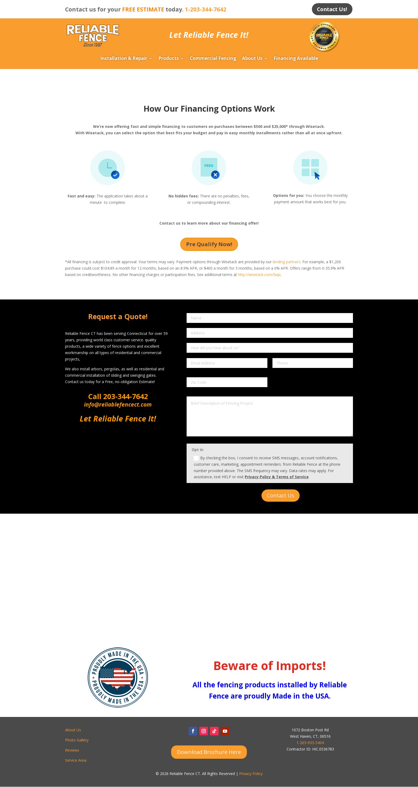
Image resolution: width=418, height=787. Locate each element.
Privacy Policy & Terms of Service (277, 477)
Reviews (72, 750)
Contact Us (280, 495)
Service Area (75, 760)
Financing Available (296, 59)
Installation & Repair (123, 59)
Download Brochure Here (209, 752)
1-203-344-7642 (205, 9)
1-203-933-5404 (310, 742)
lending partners (286, 262)
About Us (252, 59)
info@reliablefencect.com (118, 404)
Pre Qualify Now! (209, 244)
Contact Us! (331, 9)
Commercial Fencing (213, 59)
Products (168, 59)
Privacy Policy (251, 773)
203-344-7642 (124, 396)
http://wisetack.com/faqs (259, 274)
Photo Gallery (77, 740)
